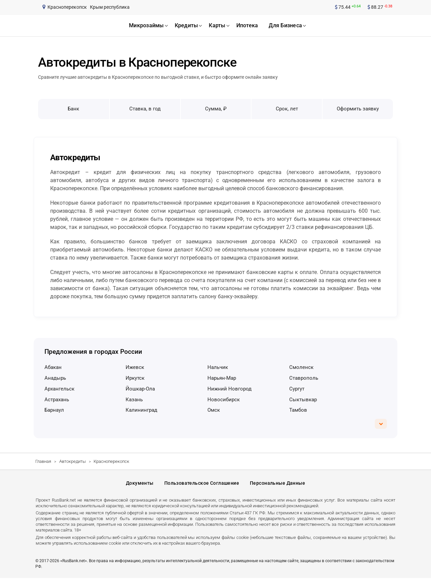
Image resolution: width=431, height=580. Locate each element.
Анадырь (55, 378)
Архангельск (59, 389)
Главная (43, 461)
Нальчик (217, 367)
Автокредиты (72, 461)
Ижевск (135, 367)
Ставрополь (303, 378)
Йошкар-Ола (140, 389)
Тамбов (298, 410)
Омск (213, 410)
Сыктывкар (303, 400)
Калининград (141, 410)
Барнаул (54, 410)
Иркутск (135, 378)
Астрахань (56, 400)
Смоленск (301, 367)
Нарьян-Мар (221, 378)
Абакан (53, 367)
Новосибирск (223, 400)
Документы (140, 484)
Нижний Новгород (229, 389)
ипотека (247, 25)
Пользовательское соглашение (201, 484)
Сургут (296, 389)
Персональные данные (277, 484)
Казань (134, 400)
